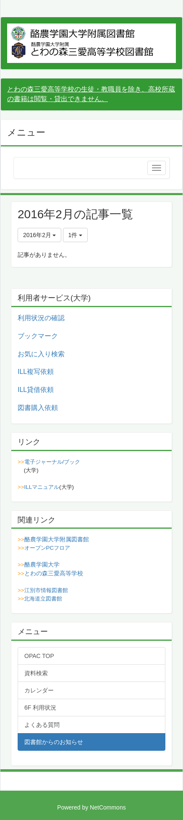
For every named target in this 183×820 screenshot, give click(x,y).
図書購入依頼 (38, 407)
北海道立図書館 (43, 598)
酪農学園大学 (42, 564)
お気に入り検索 (41, 354)
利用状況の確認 (41, 317)
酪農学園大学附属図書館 (56, 539)
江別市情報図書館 (46, 590)
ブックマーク (38, 335)
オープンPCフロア (47, 548)
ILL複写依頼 (36, 371)
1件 (75, 235)
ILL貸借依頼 (36, 389)
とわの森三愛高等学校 (53, 573)
